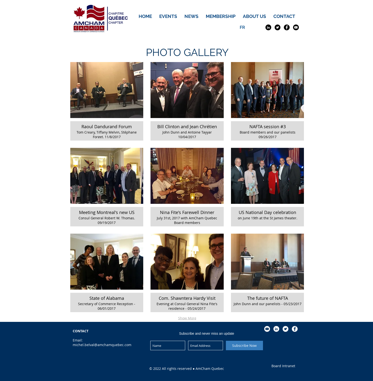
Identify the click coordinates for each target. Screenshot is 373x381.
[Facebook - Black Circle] (287, 27)
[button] (106, 101)
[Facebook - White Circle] (295, 329)
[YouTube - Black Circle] (296, 27)
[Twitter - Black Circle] (277, 27)
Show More (187, 318)
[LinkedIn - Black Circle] (268, 27)
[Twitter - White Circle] (285, 329)
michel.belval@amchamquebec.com (102, 344)
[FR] (242, 27)
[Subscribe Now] (244, 345)
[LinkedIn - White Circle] (276, 329)
